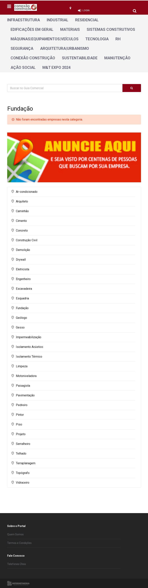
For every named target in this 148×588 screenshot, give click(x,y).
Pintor (20, 415)
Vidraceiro (22, 482)
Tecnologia (97, 39)
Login (86, 10)
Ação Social (23, 67)
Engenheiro (23, 279)
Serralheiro (23, 444)
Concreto (22, 230)
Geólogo (21, 318)
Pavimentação (25, 395)
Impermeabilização (28, 337)
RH (118, 39)
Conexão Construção (33, 58)
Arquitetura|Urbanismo (64, 48)
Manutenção (117, 58)
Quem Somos (15, 534)
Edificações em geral (32, 29)
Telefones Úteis (16, 564)
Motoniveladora (26, 376)
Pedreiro (21, 405)
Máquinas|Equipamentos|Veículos (45, 39)
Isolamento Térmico (29, 356)
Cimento (21, 221)
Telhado (21, 453)
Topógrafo (23, 473)
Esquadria (22, 298)
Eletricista (22, 269)
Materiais (70, 29)
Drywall (21, 259)
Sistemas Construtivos (111, 29)
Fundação (22, 308)
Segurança (22, 48)
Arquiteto (22, 201)
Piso (19, 424)
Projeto (21, 434)
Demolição (23, 250)
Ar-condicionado (26, 192)
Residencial (87, 20)
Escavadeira (24, 288)
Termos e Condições (19, 542)
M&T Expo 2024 (56, 67)
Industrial (57, 20)
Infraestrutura (23, 20)
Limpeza (21, 366)
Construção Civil (26, 240)
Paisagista (23, 385)
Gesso (20, 327)
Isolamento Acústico (29, 347)
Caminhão (22, 211)
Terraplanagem (25, 463)
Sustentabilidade (79, 58)
